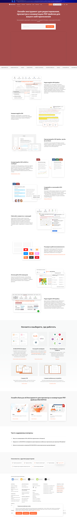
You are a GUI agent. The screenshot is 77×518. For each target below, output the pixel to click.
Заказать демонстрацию (36, 499)
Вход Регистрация (57, 4)
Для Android (40, 479)
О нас (41, 4)
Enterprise (23, 4)
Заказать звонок (59, 492)
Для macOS (32, 479)
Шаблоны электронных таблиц (14, 489)
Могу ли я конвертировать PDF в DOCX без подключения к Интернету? (29, 438)
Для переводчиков (25, 499)
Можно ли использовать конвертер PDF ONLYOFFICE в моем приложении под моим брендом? (34, 445)
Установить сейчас (52, 383)
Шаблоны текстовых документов (14, 487)
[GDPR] (36, 488)
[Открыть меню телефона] (64, 4)
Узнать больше (34, 418)
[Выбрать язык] (67, 4)
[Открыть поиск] (62, 4)
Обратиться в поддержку (36, 498)
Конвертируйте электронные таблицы (15, 498)
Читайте (22, 67)
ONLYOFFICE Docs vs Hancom (47, 493)
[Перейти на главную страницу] (12, 4)
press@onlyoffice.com (60, 490)
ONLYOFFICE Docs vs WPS (47, 490)
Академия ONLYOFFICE (36, 494)
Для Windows (16, 479)
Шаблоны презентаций (14, 491)
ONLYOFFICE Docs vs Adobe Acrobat (48, 492)
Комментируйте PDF (14, 67)
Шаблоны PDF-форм (14, 485)
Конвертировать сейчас (15, 173)
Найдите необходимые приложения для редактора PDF (54, 254)
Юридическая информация (37, 501)
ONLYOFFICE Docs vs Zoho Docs (48, 488)
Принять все (33, 513)
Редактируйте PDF (4, 67)
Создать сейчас (50, 26)
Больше (58, 67)
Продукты (18, 4)
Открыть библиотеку (48, 198)
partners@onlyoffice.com (60, 488)
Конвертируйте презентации (15, 499)
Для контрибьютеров (25, 498)
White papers (34, 497)
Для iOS (48, 479)
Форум (34, 492)
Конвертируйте (29, 67)
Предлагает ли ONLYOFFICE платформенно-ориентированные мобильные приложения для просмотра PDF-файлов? (39, 441)
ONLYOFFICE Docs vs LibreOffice (48, 489)
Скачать (50, 4)
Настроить (26, 513)
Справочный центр (35, 493)
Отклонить (19, 513)
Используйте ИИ (66, 67)
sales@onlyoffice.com (60, 486)
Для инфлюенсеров (25, 500)
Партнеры (37, 4)
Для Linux (24, 479)
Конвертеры (13, 493)
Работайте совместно (50, 67)
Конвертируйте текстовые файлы (15, 496)
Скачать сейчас (24, 383)
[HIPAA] (33, 488)
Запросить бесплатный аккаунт (25, 494)
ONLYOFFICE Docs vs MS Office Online (49, 485)
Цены (33, 4)
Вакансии (23, 502)
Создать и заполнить (39, 67)
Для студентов (24, 485)
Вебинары (34, 496)
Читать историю (15, 418)
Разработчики (28, 4)
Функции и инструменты (36, 485)
